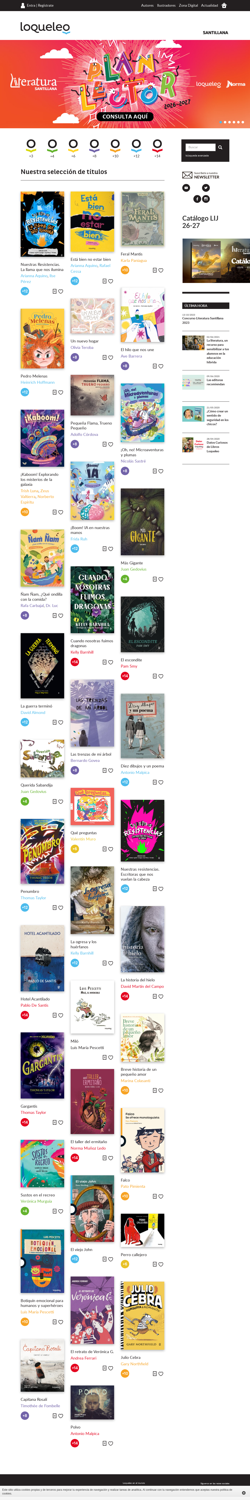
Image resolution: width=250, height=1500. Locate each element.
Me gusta (60, 291)
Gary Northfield (134, 1364)
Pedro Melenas (34, 376)
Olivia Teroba (82, 348)
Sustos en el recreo (38, 1195)
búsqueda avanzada (197, 155)
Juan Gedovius (134, 569)
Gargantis (29, 1107)
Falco (125, 1180)
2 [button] (225, 122)
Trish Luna (29, 491)
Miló (74, 1041)
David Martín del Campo (142, 987)
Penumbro (30, 892)
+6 (73, 148)
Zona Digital (188, 5)
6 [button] (242, 122)
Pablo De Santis (34, 1006)
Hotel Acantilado (35, 999)
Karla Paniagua (134, 261)
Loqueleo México (45, 28)
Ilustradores (166, 5)
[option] (125, 84)
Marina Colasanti (135, 1081)
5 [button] (238, 122)
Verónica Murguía (36, 1202)
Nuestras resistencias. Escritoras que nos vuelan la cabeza (140, 874)
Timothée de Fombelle (40, 1406)
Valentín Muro (83, 839)
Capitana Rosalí (34, 1400)
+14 (157, 148)
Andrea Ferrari (83, 1358)
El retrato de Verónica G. (92, 1352)
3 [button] (229, 122)
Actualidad (209, 5)
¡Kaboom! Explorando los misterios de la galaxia (39, 480)
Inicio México (224, 5)
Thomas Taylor (33, 898)
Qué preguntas (84, 833)
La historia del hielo (138, 980)
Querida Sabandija (37, 785)
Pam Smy (129, 666)
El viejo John (81, 1250)
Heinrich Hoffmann (38, 383)
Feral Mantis (132, 254)
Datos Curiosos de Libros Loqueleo (217, 447)
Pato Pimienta (133, 1187)
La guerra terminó (36, 706)
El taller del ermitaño (89, 1142)
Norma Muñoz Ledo (88, 1148)
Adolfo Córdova (84, 435)
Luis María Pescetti (87, 1048)
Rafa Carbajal (32, 606)
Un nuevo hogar (85, 341)
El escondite (131, 660)
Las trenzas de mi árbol (91, 755)
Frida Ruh (79, 539)
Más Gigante (132, 563)
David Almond (33, 713)
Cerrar (244, 1493)
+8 (94, 148)
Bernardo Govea (85, 761)
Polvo (75, 1427)
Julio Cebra (131, 1358)
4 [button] (234, 122)
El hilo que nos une (137, 350)
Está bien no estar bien (91, 260)
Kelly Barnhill (82, 652)
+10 (115, 148)
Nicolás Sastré (133, 461)
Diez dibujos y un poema (142, 766)
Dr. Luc (52, 606)
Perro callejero (134, 1255)
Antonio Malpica (135, 773)
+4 (52, 148)
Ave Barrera (131, 356)
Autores (147, 5)
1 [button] (220, 122)
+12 (136, 148)
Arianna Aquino (34, 276)
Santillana (215, 32)
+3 (31, 148)
